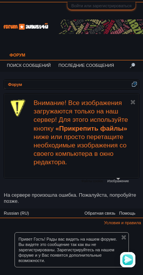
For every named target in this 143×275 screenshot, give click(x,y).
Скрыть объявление (133, 102)
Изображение (118, 180)
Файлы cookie (92, 181)
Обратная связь (99, 213)
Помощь (127, 213)
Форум (17, 55)
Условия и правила (122, 222)
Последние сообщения (86, 65)
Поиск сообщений (29, 65)
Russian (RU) (16, 213)
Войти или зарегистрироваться (101, 5)
